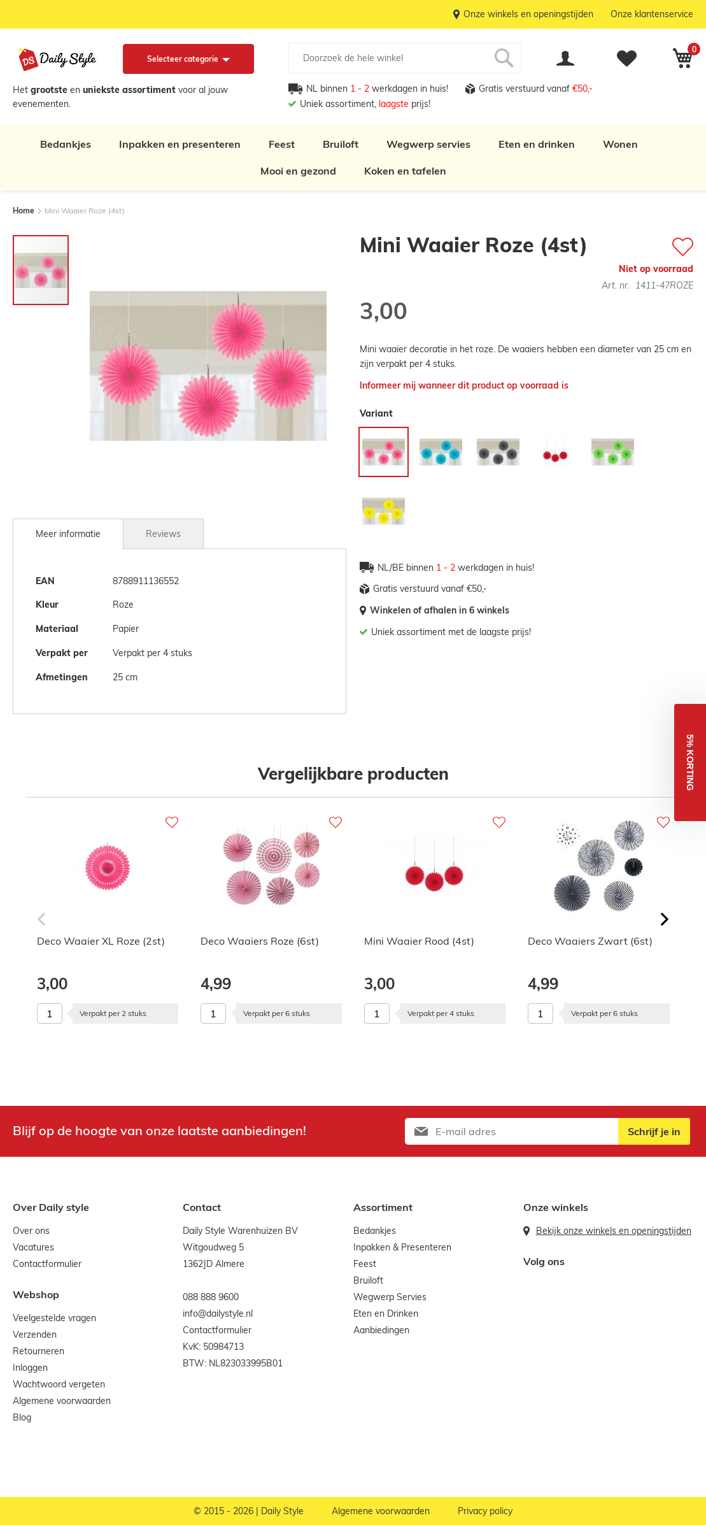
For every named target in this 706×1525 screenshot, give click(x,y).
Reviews (163, 534)
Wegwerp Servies (390, 1297)
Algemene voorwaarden (62, 1401)
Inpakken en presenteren (180, 144)
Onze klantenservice (652, 14)
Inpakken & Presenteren (402, 1247)
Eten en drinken (536, 144)
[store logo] (57, 59)
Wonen (620, 144)
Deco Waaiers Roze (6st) (260, 940)
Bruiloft (340, 144)
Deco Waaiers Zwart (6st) (590, 940)
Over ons (31, 1230)
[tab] (68, 534)
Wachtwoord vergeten (59, 1384)
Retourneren (38, 1351)
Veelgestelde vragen (54, 1318)
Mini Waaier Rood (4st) (419, 940)
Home (23, 210)
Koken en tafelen (405, 170)
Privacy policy (485, 1511)
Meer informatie (68, 534)
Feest (282, 144)
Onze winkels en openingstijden (528, 14)
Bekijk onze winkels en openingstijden (613, 1230)
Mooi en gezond (298, 170)
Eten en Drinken (385, 1313)
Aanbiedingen (381, 1330)
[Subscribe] (654, 1131)
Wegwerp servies (428, 144)
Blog (22, 1417)
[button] (690, 762)
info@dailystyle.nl (218, 1313)
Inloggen (30, 1367)
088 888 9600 (211, 1297)
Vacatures (33, 1247)
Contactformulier (47, 1264)
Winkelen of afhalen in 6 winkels (439, 610)
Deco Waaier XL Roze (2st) (101, 940)
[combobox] (404, 58)
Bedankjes (65, 144)
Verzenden (35, 1334)
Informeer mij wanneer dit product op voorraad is (464, 385)
